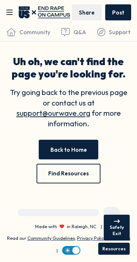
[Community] (28, 32)
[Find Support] (113, 32)
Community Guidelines (51, 238)
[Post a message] (118, 12)
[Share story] (87, 12)
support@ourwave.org (53, 113)
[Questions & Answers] (74, 32)
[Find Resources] (68, 173)
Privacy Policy (91, 238)
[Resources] (114, 249)
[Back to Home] (69, 149)
